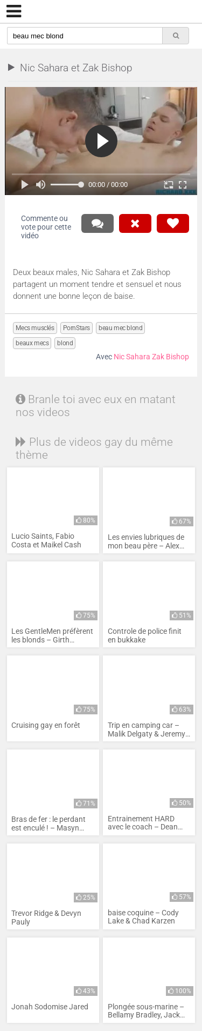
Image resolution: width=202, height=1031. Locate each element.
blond (65, 343)
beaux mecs (32, 343)
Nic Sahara (132, 356)
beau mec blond (120, 328)
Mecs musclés (35, 328)
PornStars (76, 328)
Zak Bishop (170, 356)
